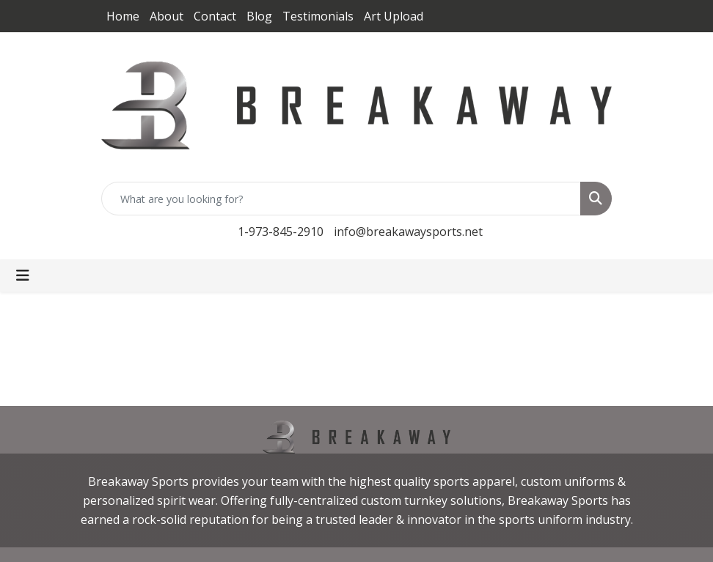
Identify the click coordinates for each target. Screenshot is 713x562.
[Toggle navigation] (22, 275)
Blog (259, 16)
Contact (215, 16)
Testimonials (318, 16)
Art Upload (393, 16)
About (166, 16)
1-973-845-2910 (280, 231)
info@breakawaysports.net (408, 231)
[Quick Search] (341, 198)
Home (122, 16)
